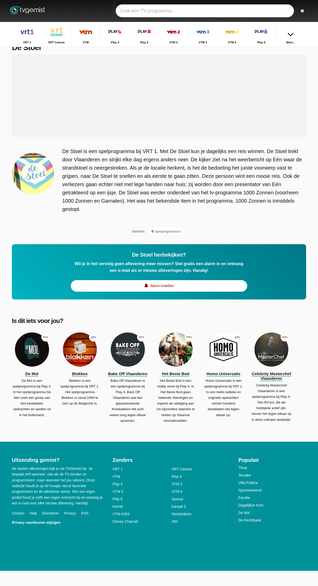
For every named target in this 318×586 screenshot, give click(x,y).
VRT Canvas (182, 484)
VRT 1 (118, 484)
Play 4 (177, 492)
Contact (18, 529)
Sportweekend (250, 505)
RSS (85, 529)
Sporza (177, 514)
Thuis (243, 483)
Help (33, 529)
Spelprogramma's (166, 242)
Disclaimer (50, 529)
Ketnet (118, 522)
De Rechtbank (250, 535)
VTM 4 (177, 507)
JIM (175, 537)
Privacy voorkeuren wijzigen (36, 538)
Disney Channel (125, 537)
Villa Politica (248, 498)
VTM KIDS (121, 529)
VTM (116, 492)
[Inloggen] (283, 11)
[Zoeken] (300, 11)
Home (284, 51)
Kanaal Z (179, 522)
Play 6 (118, 514)
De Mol (244, 528)
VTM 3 (118, 507)
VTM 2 (177, 499)
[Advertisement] (159, 106)
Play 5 (118, 499)
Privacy (70, 529)
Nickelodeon (182, 529)
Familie (244, 513)
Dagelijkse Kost (251, 520)
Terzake (245, 490)
